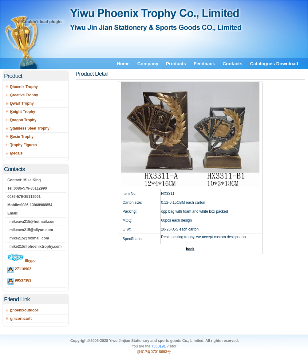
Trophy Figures (23, 145)
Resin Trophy (22, 136)
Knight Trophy (22, 112)
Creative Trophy (24, 95)
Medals (16, 153)
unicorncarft (21, 318)
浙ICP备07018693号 (154, 352)
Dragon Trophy (23, 120)
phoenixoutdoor (24, 310)
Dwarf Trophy (22, 103)
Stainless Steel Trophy (29, 128)
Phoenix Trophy (24, 87)
